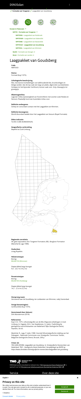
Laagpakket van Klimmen (28, 48)
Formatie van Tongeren (21, 11)
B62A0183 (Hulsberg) (19, 281)
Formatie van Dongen (23, 52)
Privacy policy (20, 396)
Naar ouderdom (39, 9)
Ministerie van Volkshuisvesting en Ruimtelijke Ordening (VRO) (42, 367)
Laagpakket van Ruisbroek (29, 35)
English (6, 378)
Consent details (8, 396)
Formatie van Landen (23, 55)
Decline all (64, 391)
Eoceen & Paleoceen (55, 9)
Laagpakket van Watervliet (29, 38)
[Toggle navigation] (69, 4)
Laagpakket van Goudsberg (30, 45)
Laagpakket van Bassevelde (29, 42)
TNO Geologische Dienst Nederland (52, 365)
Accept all (64, 387)
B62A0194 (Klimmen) (19, 261)
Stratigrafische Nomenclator (20, 9)
